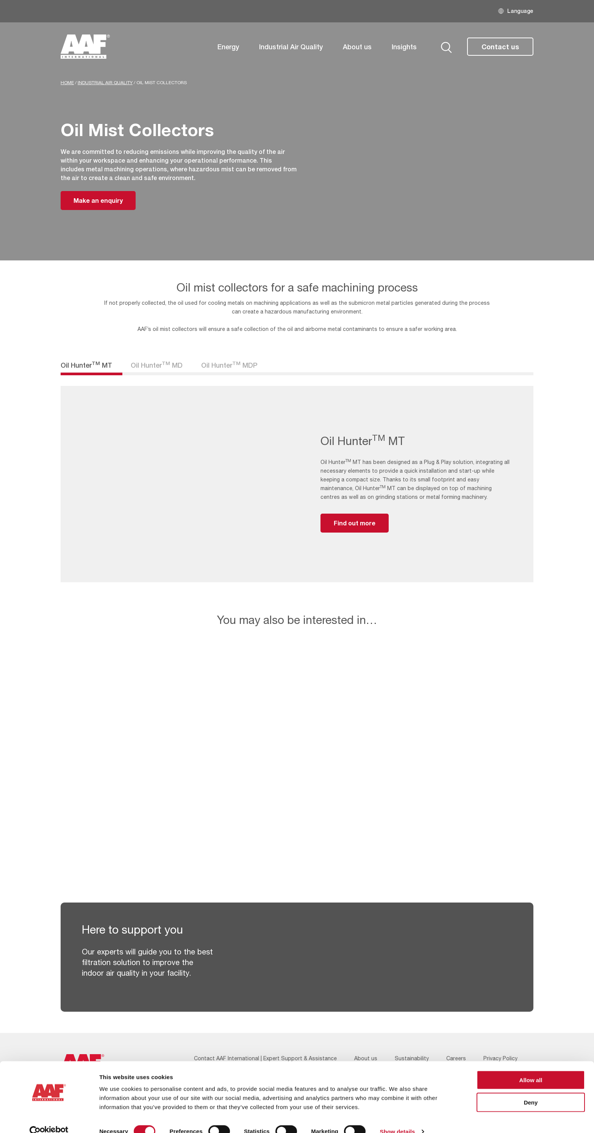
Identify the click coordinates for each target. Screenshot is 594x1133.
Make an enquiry (98, 200)
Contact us (500, 46)
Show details (397, 1118)
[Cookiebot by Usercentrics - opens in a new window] (49, 1118)
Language (520, 11)
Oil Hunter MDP (229, 365)
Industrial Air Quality (291, 46)
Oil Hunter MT (86, 365)
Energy (228, 46)
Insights (404, 46)
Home (67, 82)
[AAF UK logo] (85, 46)
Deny (531, 1089)
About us (357, 46)
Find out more (354, 523)
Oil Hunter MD (157, 365)
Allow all (530, 1066)
